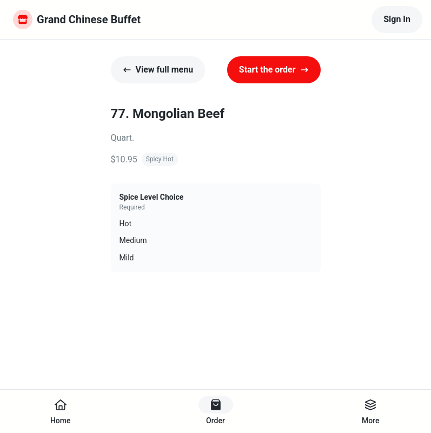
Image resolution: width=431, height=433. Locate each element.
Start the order (274, 69)
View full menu (158, 69)
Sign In (396, 19)
